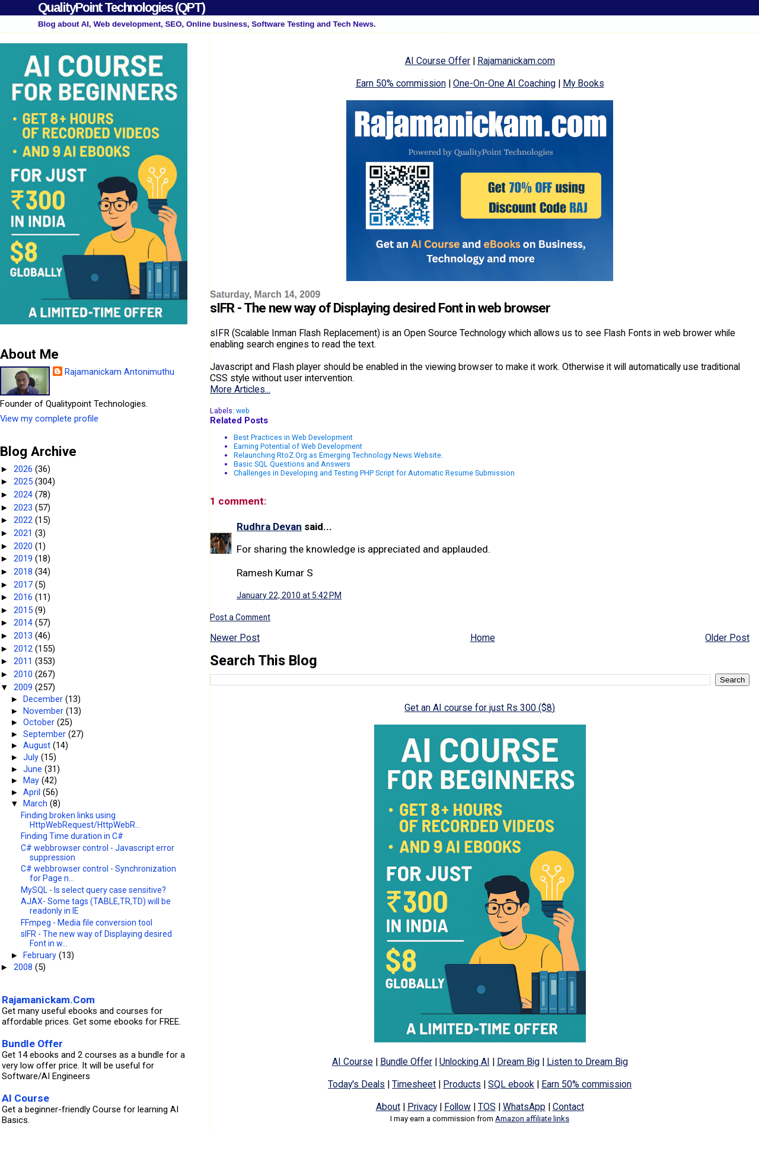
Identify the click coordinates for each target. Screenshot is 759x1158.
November (44, 711)
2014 (24, 622)
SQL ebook (511, 1084)
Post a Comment (240, 617)
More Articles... (240, 389)
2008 (24, 967)
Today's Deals (356, 1084)
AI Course (352, 1061)
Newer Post (235, 637)
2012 (24, 648)
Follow (457, 1106)
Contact (568, 1106)
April (33, 792)
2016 (24, 597)
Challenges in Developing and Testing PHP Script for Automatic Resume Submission (374, 472)
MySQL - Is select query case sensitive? (93, 890)
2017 (24, 584)
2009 (24, 687)
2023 (24, 507)
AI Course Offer (437, 60)
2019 (24, 558)
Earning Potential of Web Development (298, 446)
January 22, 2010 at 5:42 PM (289, 595)
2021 (24, 533)
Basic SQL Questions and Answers (292, 464)
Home (482, 637)
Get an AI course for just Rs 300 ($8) (479, 707)
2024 (24, 494)
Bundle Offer (406, 1061)
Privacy (422, 1106)
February (41, 955)
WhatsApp (524, 1106)
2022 (24, 520)
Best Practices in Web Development (293, 437)
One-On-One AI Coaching (504, 83)
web (243, 410)
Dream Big (518, 1061)
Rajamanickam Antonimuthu (119, 371)
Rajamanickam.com (516, 60)
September (45, 734)
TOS (487, 1106)
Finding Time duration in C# (72, 836)
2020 (24, 546)
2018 (24, 571)
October (40, 722)
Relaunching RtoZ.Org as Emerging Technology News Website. (338, 455)
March (36, 803)
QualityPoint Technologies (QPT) (121, 7)
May (32, 780)
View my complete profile (49, 418)
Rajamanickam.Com (48, 1000)
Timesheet (414, 1084)
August (38, 745)
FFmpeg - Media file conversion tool (86, 922)
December (44, 699)
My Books (583, 83)
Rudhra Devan (269, 526)
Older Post (727, 637)
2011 (24, 661)
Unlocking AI (464, 1061)
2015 (24, 610)
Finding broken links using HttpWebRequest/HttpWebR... (81, 820)
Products (462, 1084)
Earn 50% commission (401, 83)
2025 (24, 481)
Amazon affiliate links (532, 1118)
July (32, 757)
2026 (24, 469)
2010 (24, 674)
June (33, 769)
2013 (24, 635)
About (388, 1106)
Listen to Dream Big (587, 1061)
